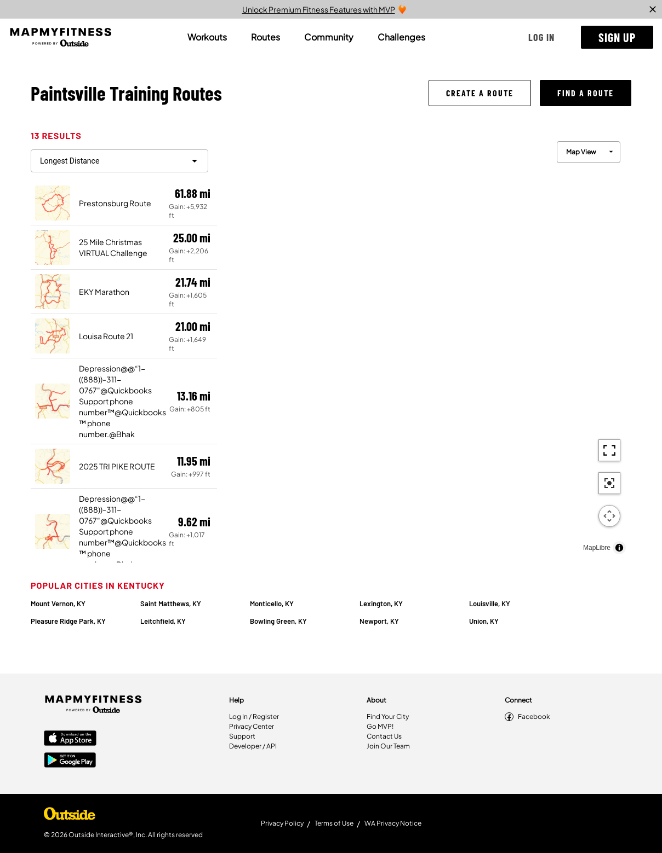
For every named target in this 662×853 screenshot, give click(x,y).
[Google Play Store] (70, 761)
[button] (541, 37)
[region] (424, 345)
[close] (653, 9)
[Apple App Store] (70, 739)
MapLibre (596, 548)
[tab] (207, 37)
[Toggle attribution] (619, 547)
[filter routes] (119, 161)
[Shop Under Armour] (69, 816)
